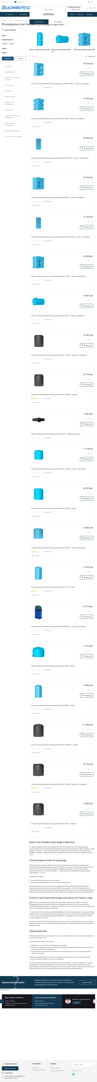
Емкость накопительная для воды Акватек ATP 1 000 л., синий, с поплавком (58, 276)
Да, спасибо (39, 22)
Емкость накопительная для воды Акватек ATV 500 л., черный (53, 823)
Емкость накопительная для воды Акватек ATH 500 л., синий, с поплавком (58, 315)
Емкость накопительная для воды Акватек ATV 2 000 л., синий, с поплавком (58, 548)
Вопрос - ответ (54, 1068)
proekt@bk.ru (20, 1)
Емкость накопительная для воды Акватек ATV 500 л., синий (53, 705)
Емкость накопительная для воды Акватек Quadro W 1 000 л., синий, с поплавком (60, 237)
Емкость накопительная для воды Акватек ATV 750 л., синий (53, 587)
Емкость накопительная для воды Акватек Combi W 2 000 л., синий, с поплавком (60, 83)
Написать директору (56, 1070)
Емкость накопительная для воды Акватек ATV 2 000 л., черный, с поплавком (59, 784)
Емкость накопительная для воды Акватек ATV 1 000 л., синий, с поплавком (58, 469)
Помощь (53, 1063)
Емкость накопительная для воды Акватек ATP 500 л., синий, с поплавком (57, 118)
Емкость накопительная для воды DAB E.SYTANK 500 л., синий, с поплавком (58, 626)
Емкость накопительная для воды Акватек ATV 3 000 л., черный (54, 394)
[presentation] (2, 1001)
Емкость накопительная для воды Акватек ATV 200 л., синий (53, 666)
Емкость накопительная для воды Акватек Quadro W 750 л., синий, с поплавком (60, 158)
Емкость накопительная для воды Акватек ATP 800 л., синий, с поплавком (57, 197)
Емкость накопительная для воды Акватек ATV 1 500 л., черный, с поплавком (59, 355)
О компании (36, 1063)
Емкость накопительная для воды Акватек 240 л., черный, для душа (55, 434)
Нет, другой (58, 22)
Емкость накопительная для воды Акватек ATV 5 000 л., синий (53, 508)
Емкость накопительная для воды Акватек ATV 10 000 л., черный (54, 745)
